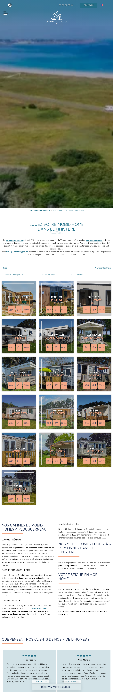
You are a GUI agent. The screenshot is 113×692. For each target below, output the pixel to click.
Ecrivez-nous (72, 681)
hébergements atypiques (17, 251)
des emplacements (94, 240)
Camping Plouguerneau (39, 210)
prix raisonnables (39, 608)
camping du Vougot (14, 240)
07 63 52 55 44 (40, 681)
